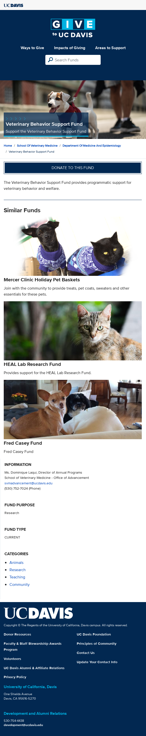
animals (16, 562)
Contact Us (86, 652)
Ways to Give (32, 48)
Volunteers (12, 658)
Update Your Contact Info (97, 661)
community (19, 584)
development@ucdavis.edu (23, 725)
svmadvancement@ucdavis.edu (28, 483)
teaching (17, 577)
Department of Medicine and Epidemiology (92, 145)
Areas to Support (110, 48)
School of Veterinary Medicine (37, 145)
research (17, 570)
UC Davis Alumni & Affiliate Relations (34, 667)
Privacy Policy (15, 676)
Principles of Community (96, 643)
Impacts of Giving (69, 48)
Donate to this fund (73, 168)
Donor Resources (17, 634)
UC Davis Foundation (94, 634)
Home (8, 145)
